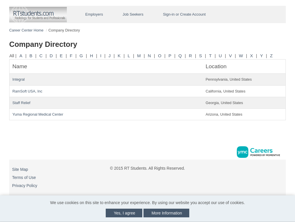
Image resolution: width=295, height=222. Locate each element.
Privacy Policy (24, 185)
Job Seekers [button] (132, 14)
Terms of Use (24, 177)
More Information (167, 213)
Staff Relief (21, 103)
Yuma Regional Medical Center (37, 114)
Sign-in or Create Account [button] (184, 14)
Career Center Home (26, 30)
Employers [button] (94, 14)
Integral (18, 79)
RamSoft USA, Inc (27, 91)
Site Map (20, 169)
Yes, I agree (124, 213)
